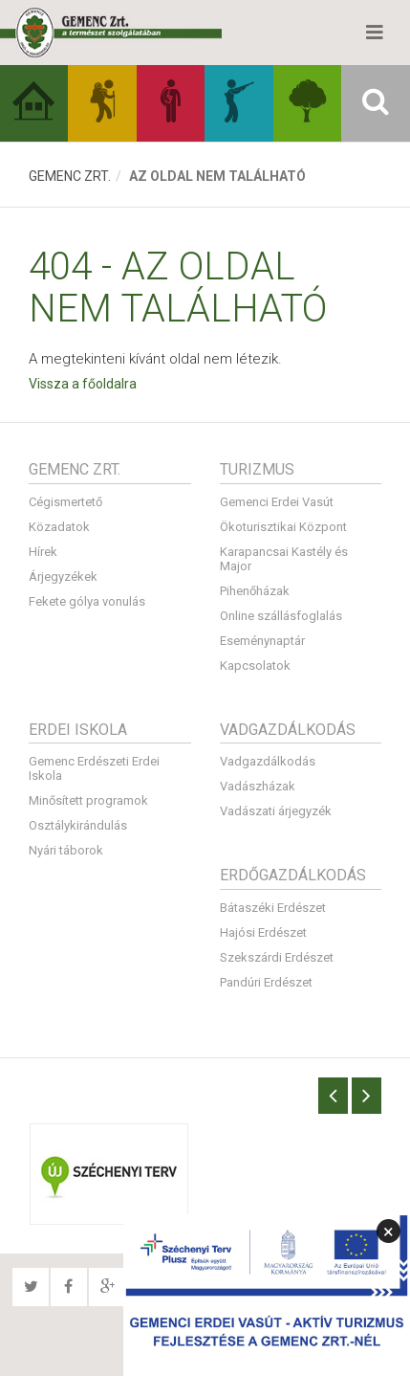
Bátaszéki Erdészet (273, 907)
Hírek (43, 551)
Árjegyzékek (63, 576)
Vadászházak (257, 786)
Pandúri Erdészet (266, 982)
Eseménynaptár (262, 640)
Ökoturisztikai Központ (283, 527)
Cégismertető (65, 502)
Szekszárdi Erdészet (277, 957)
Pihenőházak (255, 591)
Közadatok (59, 527)
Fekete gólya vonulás (87, 601)
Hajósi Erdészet (263, 932)
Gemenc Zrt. (70, 176)
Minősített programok (88, 800)
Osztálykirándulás (78, 825)
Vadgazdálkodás (267, 761)
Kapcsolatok (255, 665)
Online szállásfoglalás (281, 616)
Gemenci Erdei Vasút (277, 502)
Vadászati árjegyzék (276, 811)
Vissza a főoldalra (83, 383)
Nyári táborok (66, 850)
